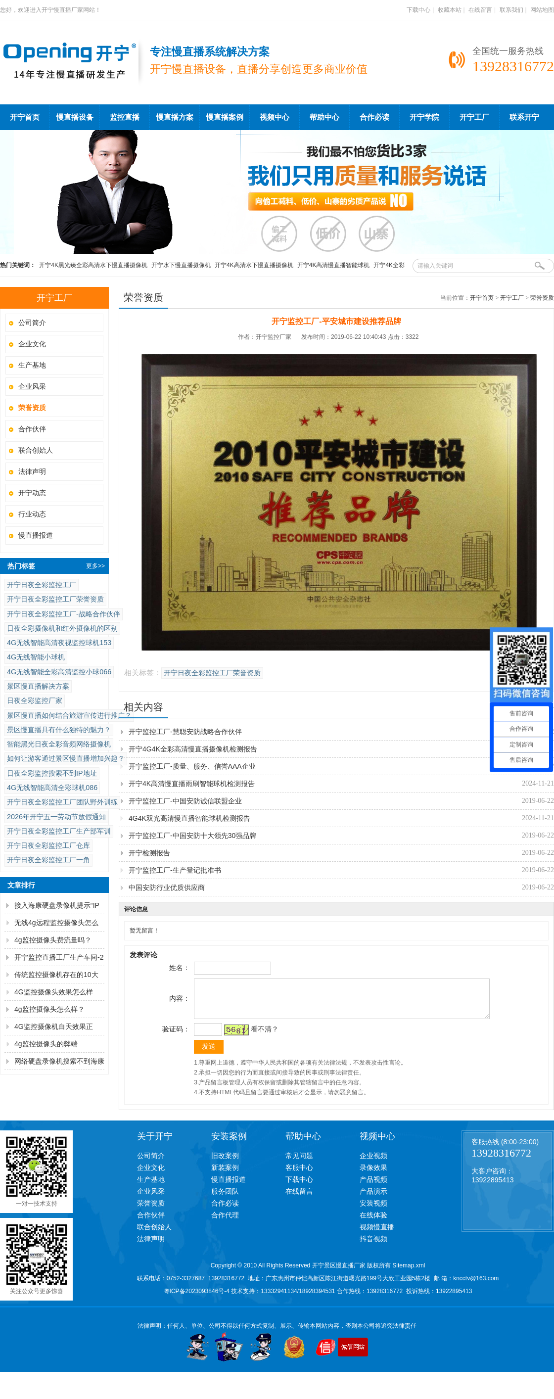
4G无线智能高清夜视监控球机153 (59, 643)
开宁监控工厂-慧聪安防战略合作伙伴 (185, 732)
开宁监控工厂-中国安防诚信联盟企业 (185, 801)
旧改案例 (225, 1163)
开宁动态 (32, 493)
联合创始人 (35, 450)
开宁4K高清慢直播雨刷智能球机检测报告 (192, 784)
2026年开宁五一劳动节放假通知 (56, 817)
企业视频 (373, 1163)
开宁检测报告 (149, 853)
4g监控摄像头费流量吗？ (53, 940)
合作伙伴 (32, 429)
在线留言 (480, 9)
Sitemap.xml (408, 1272)
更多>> (95, 565)
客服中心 (299, 1175)
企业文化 (32, 344)
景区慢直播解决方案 (38, 686)
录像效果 (373, 1175)
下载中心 (418, 9)
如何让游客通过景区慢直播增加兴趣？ (66, 758)
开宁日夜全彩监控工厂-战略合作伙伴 (63, 614)
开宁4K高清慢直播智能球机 (333, 265)
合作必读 (374, 117)
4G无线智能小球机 (36, 657)
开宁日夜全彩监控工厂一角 (48, 860)
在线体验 (373, 1222)
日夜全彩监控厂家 (34, 700)
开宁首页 (25, 117)
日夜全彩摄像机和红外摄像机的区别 (62, 628)
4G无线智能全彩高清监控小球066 (59, 672)
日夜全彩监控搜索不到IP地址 (52, 773)
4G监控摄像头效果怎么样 (53, 992)
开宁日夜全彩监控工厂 (41, 585)
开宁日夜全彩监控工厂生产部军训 (59, 831)
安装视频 (373, 1210)
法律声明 (32, 471)
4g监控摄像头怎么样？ (49, 1009)
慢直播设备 (74, 117)
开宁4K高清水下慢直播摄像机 (254, 265)
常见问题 (299, 1163)
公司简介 (32, 322)
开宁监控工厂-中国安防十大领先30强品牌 (192, 835)
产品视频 (373, 1187)
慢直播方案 (174, 117)
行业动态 (32, 514)
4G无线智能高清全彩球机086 (52, 788)
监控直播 (124, 117)
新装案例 (225, 1175)
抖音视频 (373, 1246)
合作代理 (225, 1222)
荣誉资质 (542, 297)
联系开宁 (524, 117)
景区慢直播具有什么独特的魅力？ (59, 730)
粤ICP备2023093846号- (195, 1298)
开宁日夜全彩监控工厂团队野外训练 (62, 802)
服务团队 (225, 1199)
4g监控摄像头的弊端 (46, 1044)
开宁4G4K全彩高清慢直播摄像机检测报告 (193, 749)
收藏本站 (450, 9)
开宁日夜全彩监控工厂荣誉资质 (55, 599)
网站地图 (542, 9)
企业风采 (32, 386)
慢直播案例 (224, 117)
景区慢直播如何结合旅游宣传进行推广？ (69, 715)
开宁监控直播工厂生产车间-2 (58, 957)
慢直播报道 (35, 535)
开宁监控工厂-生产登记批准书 (175, 870)
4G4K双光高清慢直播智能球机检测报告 (189, 818)
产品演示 (373, 1199)
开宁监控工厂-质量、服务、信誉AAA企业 (192, 766)
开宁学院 (424, 117)
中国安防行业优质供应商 (167, 887)
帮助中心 (324, 117)
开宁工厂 (474, 117)
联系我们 (511, 9)
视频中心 (274, 117)
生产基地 (32, 365)
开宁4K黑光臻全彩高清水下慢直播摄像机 (93, 265)
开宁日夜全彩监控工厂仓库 (48, 845)
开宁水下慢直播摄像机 (181, 265)
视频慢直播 (377, 1234)
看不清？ (263, 1036)
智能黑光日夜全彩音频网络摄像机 (59, 744)
